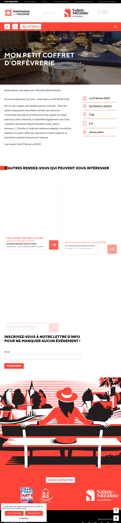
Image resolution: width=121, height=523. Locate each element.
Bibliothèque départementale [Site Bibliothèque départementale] (84, 2)
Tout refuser (34, 513)
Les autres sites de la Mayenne (107, 2)
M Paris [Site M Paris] (45, 2)
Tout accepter (14, 513)
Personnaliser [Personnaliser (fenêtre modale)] (24, 518)
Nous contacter (60, 480)
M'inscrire (15, 366)
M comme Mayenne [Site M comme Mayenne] (30, 2)
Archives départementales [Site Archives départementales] (61, 2)
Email (7, 352)
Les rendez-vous (27, 90)
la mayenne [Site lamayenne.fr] (11, 2)
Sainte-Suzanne (11, 90)
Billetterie (30, 26)
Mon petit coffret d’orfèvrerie (48, 90)
